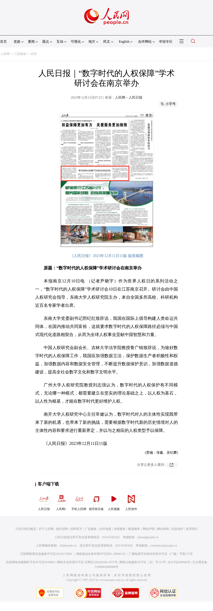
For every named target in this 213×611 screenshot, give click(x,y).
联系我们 (192, 529)
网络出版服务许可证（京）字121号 (142, 562)
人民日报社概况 (25, 529)
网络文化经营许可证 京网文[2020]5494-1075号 (87, 562)
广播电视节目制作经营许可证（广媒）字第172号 (161, 553)
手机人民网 (78, 501)
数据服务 (134, 529)
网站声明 (149, 529)
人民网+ (61, 501)
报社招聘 (62, 529)
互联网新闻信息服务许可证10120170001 (46, 553)
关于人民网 (46, 529)
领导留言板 (96, 501)
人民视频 (113, 501)
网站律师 (163, 529)
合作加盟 (105, 529)
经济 (34, 54)
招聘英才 (76, 529)
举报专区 (166, 41)
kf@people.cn (68, 545)
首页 (3, 41)
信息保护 (177, 529)
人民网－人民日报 (128, 97)
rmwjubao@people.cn (164, 545)
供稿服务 (120, 529)
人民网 (5, 54)
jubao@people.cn (148, 537)
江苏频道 (20, 54)
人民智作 (131, 501)
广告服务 (91, 529)
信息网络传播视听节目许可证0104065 (30, 562)
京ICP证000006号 (179, 562)
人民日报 (43, 501)
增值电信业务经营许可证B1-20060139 (100, 553)
